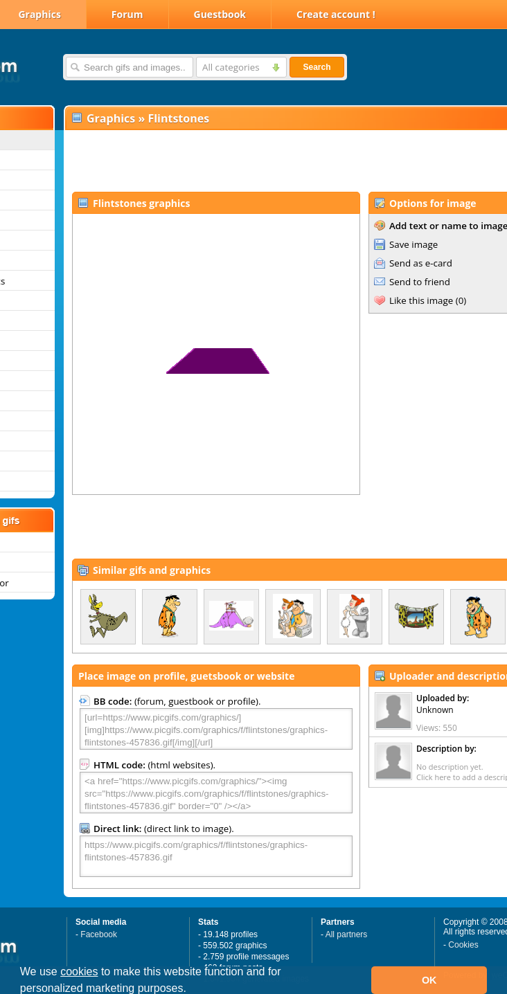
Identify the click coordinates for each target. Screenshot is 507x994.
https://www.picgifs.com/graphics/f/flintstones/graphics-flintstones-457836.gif (216, 856)
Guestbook (220, 14)
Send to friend (419, 281)
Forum (127, 14)
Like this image (421, 300)
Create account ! (335, 14)
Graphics (111, 118)
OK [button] (429, 980)
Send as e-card (420, 263)
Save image (413, 244)
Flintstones (178, 118)
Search (316, 67)
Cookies (463, 945)
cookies (79, 971)
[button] (191, 990)
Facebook (98, 934)
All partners (347, 934)
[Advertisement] (246, 160)
